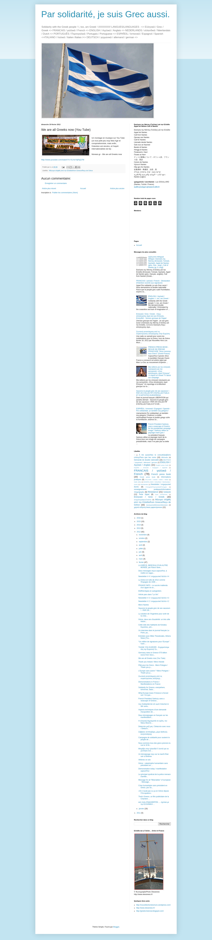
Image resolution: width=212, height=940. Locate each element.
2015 (139, 521)
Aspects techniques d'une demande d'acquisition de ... (152, 711)
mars (141, 559)
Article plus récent (49, 188)
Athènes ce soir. (144, 760)
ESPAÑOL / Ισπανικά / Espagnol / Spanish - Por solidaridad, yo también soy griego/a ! (153, 410)
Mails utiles (137, 482)
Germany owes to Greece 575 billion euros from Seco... (152, 654)
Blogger (116, 927)
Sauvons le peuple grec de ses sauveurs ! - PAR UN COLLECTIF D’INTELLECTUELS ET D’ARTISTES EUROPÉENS (153, 393)
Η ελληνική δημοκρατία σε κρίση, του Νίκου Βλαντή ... (152, 722)
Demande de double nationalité (146, 460)
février (141, 562)
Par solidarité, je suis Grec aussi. (105, 14)
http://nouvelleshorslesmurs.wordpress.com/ (153, 905)
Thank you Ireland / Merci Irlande (151, 662)
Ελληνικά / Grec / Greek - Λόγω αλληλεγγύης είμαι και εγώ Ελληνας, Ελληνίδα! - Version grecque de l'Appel (151, 316)
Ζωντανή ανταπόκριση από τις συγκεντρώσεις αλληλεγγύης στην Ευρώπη (153, 333)
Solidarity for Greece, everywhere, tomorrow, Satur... (151, 688)
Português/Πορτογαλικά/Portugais (156, 487)
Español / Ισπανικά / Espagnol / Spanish (150, 467)
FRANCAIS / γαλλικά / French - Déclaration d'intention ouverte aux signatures (153, 282)
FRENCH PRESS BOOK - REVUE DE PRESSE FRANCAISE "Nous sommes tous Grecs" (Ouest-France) (159, 350)
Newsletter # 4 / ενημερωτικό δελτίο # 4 (153, 576)
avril (141, 555)
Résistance (153, 492)
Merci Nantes (143, 605)
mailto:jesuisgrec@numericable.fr (147, 187)
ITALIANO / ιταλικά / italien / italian (156, 479)
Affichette (164, 457)
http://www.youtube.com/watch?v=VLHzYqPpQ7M (62, 160)
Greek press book (147, 477)
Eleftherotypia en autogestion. (150, 591)
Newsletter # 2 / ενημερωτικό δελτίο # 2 (153, 601)
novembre (143, 535)
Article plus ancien (117, 188)
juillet (141, 549)
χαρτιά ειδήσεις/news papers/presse (148, 507)
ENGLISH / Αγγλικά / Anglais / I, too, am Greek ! (158, 297)
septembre (143, 542)
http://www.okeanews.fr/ (145, 908)
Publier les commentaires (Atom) (65, 193)
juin (140, 552)
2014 (139, 525)
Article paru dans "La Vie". (148, 594)
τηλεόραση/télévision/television (157, 505)
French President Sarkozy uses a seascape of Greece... (151, 700)
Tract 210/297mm (161, 494)
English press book (162, 465)
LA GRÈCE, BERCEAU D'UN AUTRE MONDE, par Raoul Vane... (153, 566)
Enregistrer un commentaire (56, 183)
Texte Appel (144, 494)
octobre (142, 538)
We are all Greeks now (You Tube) (151, 658)
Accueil (83, 188)
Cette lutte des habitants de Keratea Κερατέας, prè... (152, 626)
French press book (161, 474)
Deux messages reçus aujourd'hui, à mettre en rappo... (152, 572)
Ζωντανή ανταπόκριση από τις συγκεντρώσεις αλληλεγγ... (150, 677)
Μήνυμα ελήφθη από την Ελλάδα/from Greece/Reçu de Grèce (71, 170)
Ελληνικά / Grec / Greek (149, 497)
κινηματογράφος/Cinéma (142, 500)
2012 (139, 532)
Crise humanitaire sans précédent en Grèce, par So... (152, 786)
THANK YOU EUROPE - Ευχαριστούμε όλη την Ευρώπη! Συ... (153, 648)
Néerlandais (144, 484)
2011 (139, 813)
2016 (139, 518)
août (141, 545)
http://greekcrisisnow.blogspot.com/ (150, 911)
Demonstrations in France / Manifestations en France (149, 683)
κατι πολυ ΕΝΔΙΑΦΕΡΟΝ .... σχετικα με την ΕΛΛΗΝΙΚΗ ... (153, 803)
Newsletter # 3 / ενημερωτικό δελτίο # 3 (153, 598)
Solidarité (167, 492)
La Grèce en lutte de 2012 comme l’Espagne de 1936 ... (151, 581)
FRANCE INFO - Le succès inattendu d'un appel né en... (153, 586)
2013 (139, 528)
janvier (142, 809)
